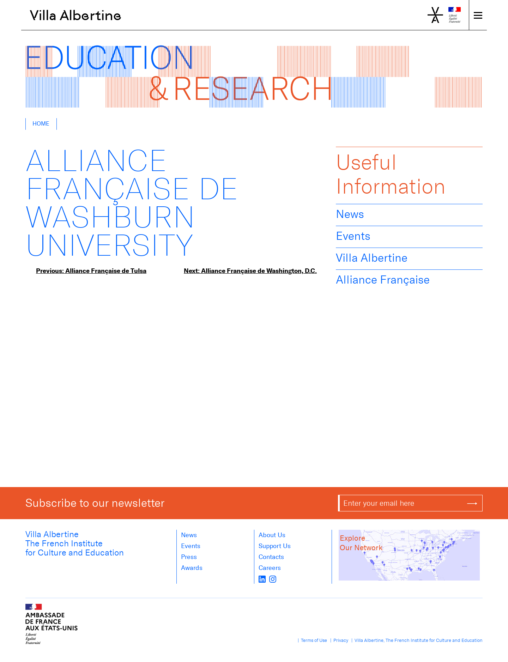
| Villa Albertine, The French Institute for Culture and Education (416, 640)
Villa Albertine (76, 15)
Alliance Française (383, 279)
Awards (191, 568)
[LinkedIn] (262, 579)
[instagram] (272, 579)
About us (272, 535)
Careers (270, 568)
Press (189, 557)
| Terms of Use (311, 640)
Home (40, 123)
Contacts (271, 557)
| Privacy (338, 640)
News (350, 214)
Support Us (275, 546)
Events (353, 236)
